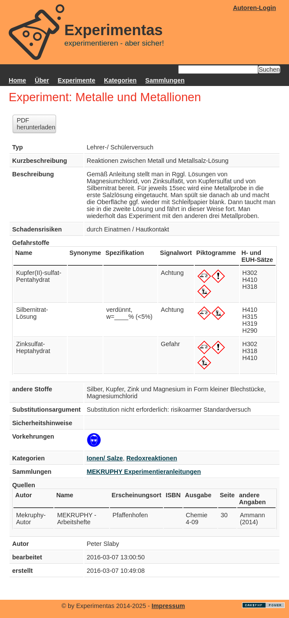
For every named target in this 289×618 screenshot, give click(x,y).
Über (42, 80)
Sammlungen (164, 80)
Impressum (168, 605)
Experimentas (113, 30)
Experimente (76, 80)
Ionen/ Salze (105, 458)
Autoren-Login (254, 7)
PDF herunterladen (36, 124)
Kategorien (120, 80)
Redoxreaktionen (151, 458)
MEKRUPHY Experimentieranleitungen (144, 471)
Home (17, 80)
